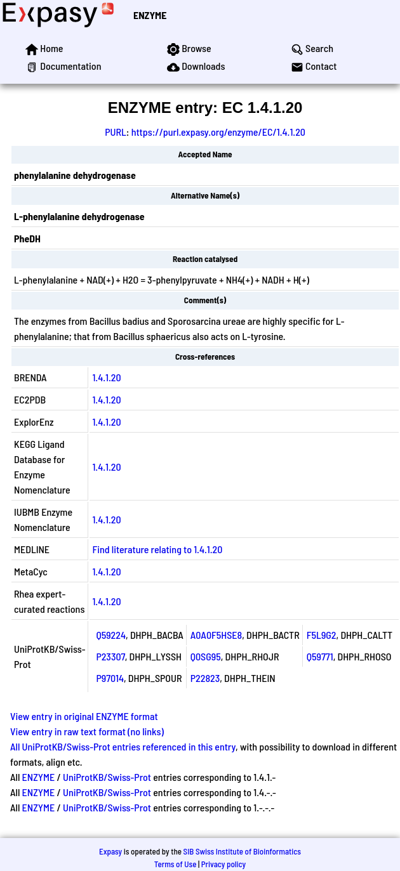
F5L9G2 (322, 635)
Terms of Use (175, 864)
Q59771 (320, 656)
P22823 (205, 678)
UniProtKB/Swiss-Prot (107, 777)
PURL (115, 132)
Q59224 (111, 635)
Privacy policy (223, 864)
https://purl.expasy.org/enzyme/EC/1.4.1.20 (218, 132)
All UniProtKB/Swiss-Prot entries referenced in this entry (123, 746)
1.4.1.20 (106, 377)
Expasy (110, 851)
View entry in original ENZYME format (84, 716)
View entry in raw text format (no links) (87, 731)
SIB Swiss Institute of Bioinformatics (242, 851)
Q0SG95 (205, 656)
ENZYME (149, 15)
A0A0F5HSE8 (216, 635)
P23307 (110, 656)
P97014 (110, 678)
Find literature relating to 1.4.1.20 (157, 549)
